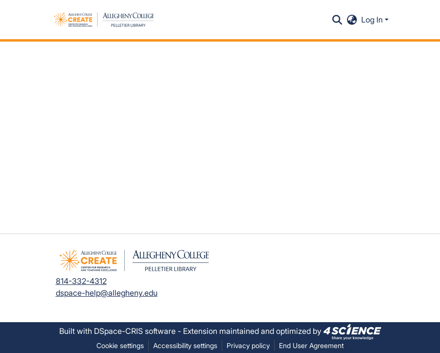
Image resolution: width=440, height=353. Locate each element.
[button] (104, 19)
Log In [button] (373, 19)
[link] (352, 331)
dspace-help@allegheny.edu (107, 293)
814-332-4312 (81, 281)
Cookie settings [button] (120, 345)
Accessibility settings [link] (185, 345)
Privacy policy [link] (248, 345)
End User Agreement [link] (311, 345)
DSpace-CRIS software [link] (135, 331)
